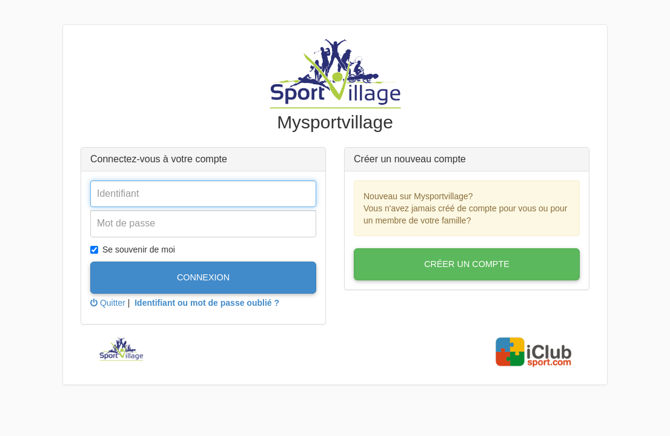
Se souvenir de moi (132, 249)
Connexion (203, 277)
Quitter (107, 303)
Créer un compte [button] (466, 264)
